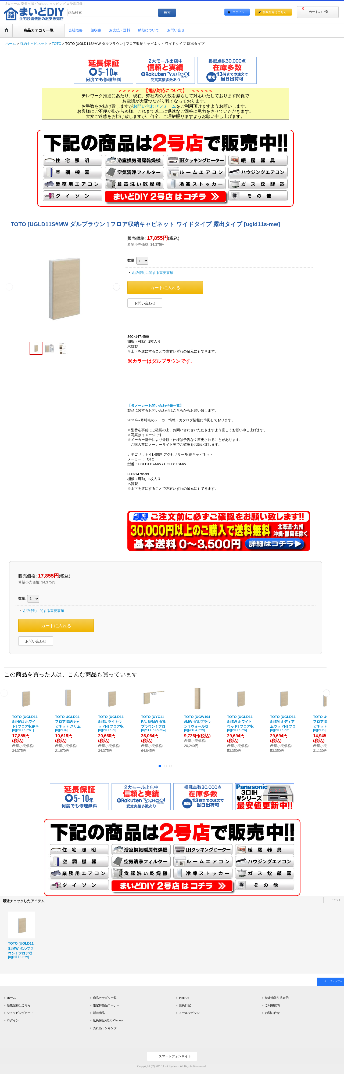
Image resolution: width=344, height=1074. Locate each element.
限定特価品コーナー (106, 1005)
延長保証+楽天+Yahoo (108, 1020)
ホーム (11, 997)
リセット (335, 899)
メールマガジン (189, 1012)
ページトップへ (333, 981)
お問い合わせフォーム (154, 106)
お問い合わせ (144, 303)
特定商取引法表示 (277, 997)
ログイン (238, 12)
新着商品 (99, 1012)
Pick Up (184, 997)
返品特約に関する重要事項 (152, 273)
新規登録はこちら (274, 12)
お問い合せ (272, 1012)
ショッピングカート (20, 1012)
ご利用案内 (272, 1005)
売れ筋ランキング (105, 1028)
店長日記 (185, 1005)
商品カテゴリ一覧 (105, 997)
